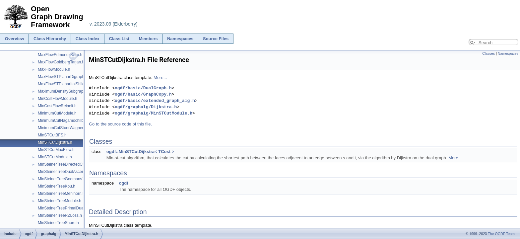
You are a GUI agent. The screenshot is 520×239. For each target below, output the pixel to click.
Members (148, 38)
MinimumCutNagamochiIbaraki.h (67, 120)
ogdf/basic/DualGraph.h (143, 88)
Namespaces (180, 38)
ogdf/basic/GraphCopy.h (143, 94)
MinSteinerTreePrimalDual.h (63, 208)
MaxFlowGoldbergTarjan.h (61, 62)
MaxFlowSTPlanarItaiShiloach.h (66, 84)
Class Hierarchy (49, 38)
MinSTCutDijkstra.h (55, 142)
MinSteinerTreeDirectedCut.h (63, 164)
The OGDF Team (501, 234)
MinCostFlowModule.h (57, 98)
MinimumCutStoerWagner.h (62, 127)
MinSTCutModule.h (55, 157)
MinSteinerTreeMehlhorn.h (61, 193)
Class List (119, 38)
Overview (14, 38)
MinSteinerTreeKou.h (56, 186)
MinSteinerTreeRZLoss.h (60, 215)
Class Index (87, 38)
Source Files (215, 38)
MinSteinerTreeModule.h (59, 201)
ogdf (123, 183)
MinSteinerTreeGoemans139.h (65, 179)
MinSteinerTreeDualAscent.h (63, 171)
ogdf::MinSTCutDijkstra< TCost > (140, 151)
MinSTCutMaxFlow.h (56, 149)
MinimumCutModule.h (57, 113)
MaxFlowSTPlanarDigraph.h (63, 76)
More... (160, 77)
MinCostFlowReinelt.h (57, 106)
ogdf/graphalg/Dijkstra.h (146, 107)
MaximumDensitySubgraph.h (63, 91)
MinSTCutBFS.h (52, 135)
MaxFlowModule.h (54, 69)
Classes (488, 53)
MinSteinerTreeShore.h (58, 222)
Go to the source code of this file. (120, 123)
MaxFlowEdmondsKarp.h (60, 54)
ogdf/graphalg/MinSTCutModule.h (153, 113)
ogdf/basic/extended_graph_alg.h (155, 101)
